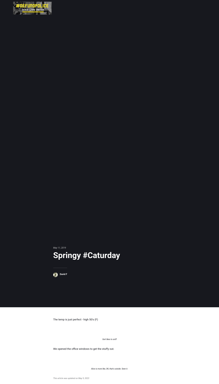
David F (63, 274)
